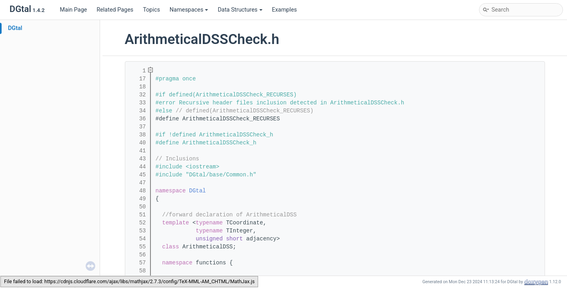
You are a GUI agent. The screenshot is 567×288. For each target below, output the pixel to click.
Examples (284, 9)
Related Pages (114, 9)
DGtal (15, 28)
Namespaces (189, 9)
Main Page (73, 9)
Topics (151, 9)
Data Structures (240, 9)
